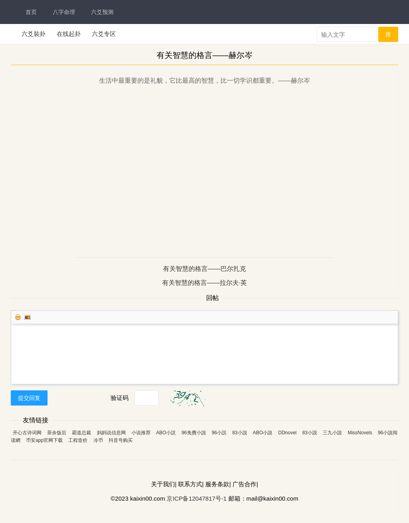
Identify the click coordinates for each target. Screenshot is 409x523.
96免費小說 (193, 433)
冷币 (98, 440)
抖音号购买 (121, 440)
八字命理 (64, 12)
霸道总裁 (81, 433)
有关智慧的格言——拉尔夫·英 (204, 282)
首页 (31, 12)
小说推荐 (141, 433)
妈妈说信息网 (111, 433)
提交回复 (29, 398)
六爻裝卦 (34, 33)
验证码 (120, 397)
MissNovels (359, 433)
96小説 (219, 433)
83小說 (239, 433)
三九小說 (332, 433)
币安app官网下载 (44, 440)
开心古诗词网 (27, 433)
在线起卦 (69, 33)
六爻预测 (102, 12)
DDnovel (287, 433)
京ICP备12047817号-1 (196, 498)
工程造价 (77, 440)
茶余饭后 (56, 433)
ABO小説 (166, 433)
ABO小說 (262, 433)
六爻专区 (104, 33)
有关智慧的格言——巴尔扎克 (204, 268)
